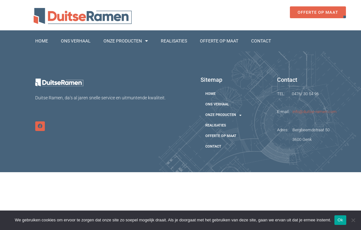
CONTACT (261, 40)
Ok (340, 220)
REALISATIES (174, 40)
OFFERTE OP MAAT (219, 40)
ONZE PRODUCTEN (125, 40)
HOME (41, 40)
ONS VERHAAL (76, 40)
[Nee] (353, 220)
